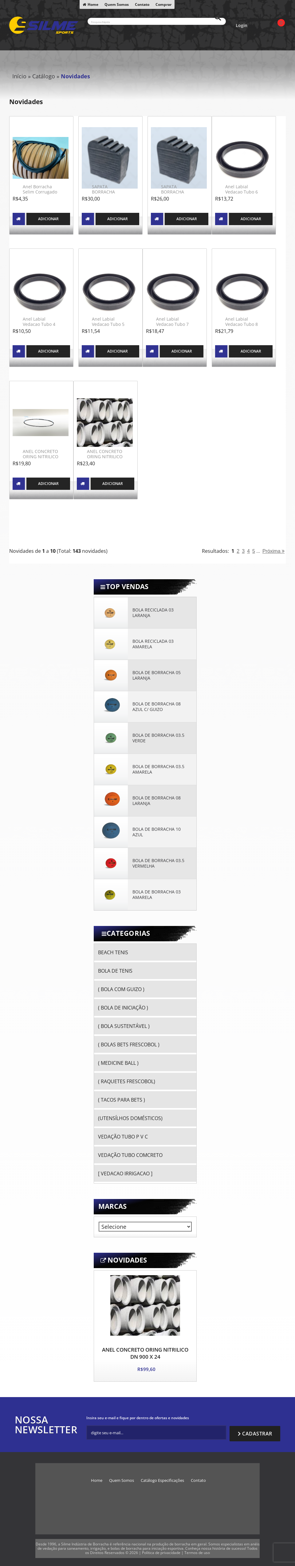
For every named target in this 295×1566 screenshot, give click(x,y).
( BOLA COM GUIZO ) (121, 989)
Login (241, 25)
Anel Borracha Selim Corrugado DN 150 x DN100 (40, 192)
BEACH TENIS (113, 952)
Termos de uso (197, 1550)
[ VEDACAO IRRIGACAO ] (125, 1173)
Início (19, 76)
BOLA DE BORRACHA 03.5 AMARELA (158, 769)
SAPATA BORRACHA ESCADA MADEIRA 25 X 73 (110, 194)
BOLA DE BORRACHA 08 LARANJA (156, 800)
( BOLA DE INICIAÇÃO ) (123, 1007)
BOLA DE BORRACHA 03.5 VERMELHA (158, 863)
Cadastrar (257, 1430)
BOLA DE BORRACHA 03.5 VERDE (158, 738)
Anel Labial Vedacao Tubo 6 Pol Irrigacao (241, 192)
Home (93, 4)
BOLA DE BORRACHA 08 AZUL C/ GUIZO (156, 706)
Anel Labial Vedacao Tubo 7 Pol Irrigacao (172, 324)
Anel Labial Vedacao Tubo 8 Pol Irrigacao (241, 324)
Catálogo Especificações (162, 1477)
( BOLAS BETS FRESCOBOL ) (128, 1044)
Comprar (163, 4)
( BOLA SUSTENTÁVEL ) (124, 1026)
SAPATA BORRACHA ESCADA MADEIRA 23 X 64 (179, 194)
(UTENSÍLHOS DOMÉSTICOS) (130, 1118)
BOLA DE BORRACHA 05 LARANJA (156, 675)
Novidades (75, 76)
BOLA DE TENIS (115, 970)
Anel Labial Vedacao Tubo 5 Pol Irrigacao (108, 324)
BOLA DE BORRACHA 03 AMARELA (156, 894)
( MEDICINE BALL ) (118, 1063)
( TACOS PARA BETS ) (121, 1099)
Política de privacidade (161, 1550)
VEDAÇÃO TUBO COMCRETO (130, 1155)
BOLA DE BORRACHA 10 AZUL (156, 832)
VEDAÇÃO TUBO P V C (123, 1136)
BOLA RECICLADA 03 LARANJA (153, 612)
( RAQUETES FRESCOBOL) (126, 1081)
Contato (142, 4)
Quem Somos (116, 4)
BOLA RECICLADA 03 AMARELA (153, 644)
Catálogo (43, 76)
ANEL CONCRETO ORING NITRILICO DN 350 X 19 (105, 456)
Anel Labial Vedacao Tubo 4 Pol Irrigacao (39, 324)
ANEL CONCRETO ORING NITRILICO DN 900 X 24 (145, 1353)
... (258, 551)
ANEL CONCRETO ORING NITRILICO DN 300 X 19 (40, 456)
